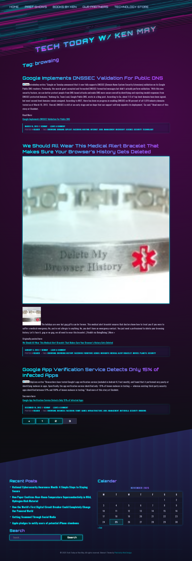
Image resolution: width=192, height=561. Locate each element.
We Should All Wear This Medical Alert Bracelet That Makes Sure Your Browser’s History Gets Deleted (91, 148)
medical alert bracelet (121, 353)
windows (142, 410)
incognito (105, 353)
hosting (86, 129)
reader (36, 129)
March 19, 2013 (32, 126)
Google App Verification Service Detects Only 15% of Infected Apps (53, 400)
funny (78, 410)
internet (94, 129)
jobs (101, 129)
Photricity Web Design (123, 552)
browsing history (65, 353)
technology (148, 129)
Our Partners (95, 6)
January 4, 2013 (32, 350)
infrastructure (95, 410)
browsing (52, 129)
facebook (77, 129)
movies (136, 353)
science (129, 129)
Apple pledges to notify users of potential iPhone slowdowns (45, 523)
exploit (68, 129)
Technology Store (131, 6)
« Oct (100, 527)
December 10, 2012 (33, 407)
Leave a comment (57, 126)
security (138, 129)
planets (143, 353)
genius (97, 353)
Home (14, 6)
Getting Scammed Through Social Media (34, 517)
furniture (88, 353)
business (61, 410)
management (109, 129)
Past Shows (36, 6)
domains (60, 129)
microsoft (120, 129)
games (84, 410)
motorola (124, 410)
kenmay (44, 126)
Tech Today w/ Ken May (96, 39)
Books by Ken (65, 6)
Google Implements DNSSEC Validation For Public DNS (93, 78)
